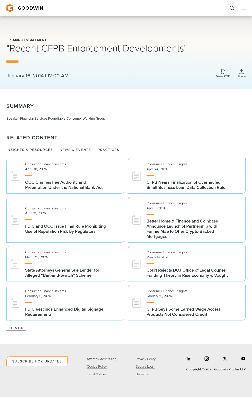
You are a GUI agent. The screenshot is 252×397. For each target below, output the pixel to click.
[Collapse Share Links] (241, 73)
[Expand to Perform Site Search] (232, 8)
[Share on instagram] (207, 358)
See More (16, 328)
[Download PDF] (223, 74)
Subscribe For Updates (37, 361)
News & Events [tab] (75, 150)
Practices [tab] (108, 150)
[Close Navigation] (243, 8)
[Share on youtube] (243, 358)
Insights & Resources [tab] (29, 150)
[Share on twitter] (225, 358)
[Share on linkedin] (188, 358)
